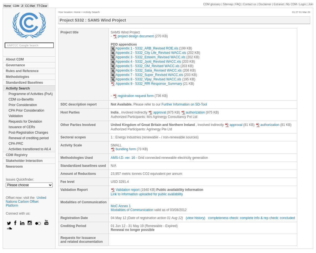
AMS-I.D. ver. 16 (123, 158)
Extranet (278, 4)
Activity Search (18, 88)
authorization (193, 112)
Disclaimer (265, 4)
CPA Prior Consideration (26, 110)
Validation (16, 116)
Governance (15, 65)
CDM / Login (296, 4)
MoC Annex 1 (121, 206)
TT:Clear (42, 5)
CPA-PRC (16, 144)
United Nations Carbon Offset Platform (26, 201)
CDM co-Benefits (21, 99)
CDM (16, 5)
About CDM (15, 59)
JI (22, 5)
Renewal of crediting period (29, 138)
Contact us (249, 4)
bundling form (123, 149)
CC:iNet (30, 5)
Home (7, 5)
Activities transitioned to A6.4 (30, 149)
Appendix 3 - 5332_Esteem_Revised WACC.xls (148, 57)
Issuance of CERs (22, 127)
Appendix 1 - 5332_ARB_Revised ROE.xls (144, 48)
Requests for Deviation (25, 121)
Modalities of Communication (132, 210)
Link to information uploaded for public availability (147, 194)
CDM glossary (212, 4)
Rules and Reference (22, 71)
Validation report (125, 190)
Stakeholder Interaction (24, 161)
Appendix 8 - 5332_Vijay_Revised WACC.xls (146, 79)
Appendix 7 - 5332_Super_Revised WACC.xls (147, 75)
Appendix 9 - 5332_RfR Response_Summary (146, 84)
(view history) (195, 218)
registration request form (133, 96)
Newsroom (14, 166)
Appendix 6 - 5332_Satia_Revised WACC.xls (146, 70)
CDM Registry (17, 155)
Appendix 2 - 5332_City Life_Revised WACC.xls (148, 53)
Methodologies (17, 77)
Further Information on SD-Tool (184, 104)
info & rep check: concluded (274, 218)
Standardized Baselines (24, 83)
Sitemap (228, 4)
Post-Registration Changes (28, 133)
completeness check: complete (230, 218)
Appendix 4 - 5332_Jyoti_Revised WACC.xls (146, 62)
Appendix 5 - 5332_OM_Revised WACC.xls (145, 66)
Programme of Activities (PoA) (31, 94)
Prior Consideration (23, 105)
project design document (133, 36)
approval (157, 112)
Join (310, 4)
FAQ (238, 4)
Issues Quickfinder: (20, 179)
